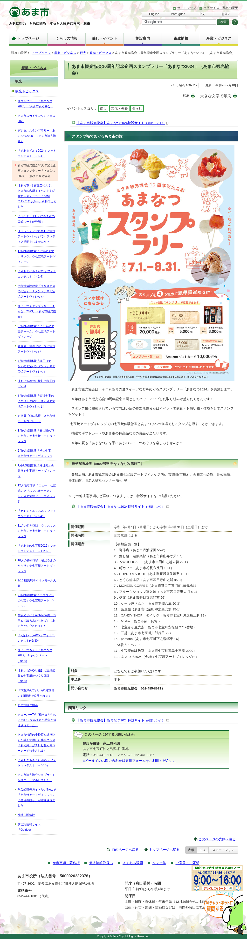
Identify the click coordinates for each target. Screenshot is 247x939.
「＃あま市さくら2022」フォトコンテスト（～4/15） (37, 762)
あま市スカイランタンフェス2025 (36, 118)
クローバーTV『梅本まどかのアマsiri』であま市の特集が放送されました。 (37, 720)
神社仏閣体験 (26, 815)
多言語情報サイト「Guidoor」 (29, 827)
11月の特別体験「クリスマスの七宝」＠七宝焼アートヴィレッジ (37, 531)
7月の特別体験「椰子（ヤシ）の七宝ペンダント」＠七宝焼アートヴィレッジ (36, 366)
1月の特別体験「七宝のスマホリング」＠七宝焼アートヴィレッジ (36, 256)
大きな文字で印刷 (215, 96)
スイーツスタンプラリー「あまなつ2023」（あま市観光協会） (37, 311)
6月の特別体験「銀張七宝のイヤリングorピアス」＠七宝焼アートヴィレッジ (36, 401)
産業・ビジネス (219, 38)
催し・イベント (104, 38)
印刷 (186, 95)
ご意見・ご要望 (187, 863)
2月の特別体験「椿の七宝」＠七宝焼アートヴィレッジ (36, 453)
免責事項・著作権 (66, 863)
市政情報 (181, 38)
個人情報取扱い (101, 863)
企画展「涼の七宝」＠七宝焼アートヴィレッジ (36, 349)
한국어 (226, 14)
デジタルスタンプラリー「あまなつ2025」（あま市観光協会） (37, 136)
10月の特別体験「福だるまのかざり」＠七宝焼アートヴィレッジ (37, 566)
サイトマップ (186, 8)
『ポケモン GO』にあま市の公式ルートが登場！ (36, 218)
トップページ (28, 38)
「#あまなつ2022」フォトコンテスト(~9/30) (36, 638)
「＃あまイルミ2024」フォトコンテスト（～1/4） (37, 153)
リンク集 (159, 863)
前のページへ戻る (125, 849)
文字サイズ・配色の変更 (221, 8)
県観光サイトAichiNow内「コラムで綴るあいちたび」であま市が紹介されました (37, 621)
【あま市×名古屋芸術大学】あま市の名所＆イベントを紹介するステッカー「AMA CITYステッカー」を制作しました (37, 196)
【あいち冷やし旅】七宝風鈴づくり (36, 383)
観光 (83, 53)
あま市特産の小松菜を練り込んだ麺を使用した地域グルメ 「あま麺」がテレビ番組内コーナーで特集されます (36, 742)
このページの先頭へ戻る (217, 839)
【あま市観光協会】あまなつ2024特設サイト (122, 123)
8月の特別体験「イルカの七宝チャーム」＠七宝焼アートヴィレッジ (36, 331)
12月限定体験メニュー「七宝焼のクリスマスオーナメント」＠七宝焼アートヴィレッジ (37, 493)
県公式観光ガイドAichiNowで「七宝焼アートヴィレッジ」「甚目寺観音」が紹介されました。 (37, 797)
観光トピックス (100, 53)
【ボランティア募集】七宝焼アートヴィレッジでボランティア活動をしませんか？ (36, 236)
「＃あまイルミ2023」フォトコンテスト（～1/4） (37, 274)
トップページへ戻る (164, 849)
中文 (202, 14)
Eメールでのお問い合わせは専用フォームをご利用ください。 (129, 761)
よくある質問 (133, 863)
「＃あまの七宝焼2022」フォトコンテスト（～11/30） (37, 548)
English (154, 14)
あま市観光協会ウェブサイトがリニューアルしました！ (36, 777)
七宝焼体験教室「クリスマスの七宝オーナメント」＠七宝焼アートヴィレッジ (36, 291)
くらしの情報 (66, 38)
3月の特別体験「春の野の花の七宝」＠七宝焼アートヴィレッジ (36, 436)
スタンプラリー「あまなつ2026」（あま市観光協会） (35, 103)
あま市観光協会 (28, 705)
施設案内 (143, 38)
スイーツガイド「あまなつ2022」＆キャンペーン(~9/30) (35, 655)
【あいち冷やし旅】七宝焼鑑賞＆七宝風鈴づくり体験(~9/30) (36, 676)
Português (178, 14)
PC (202, 850)
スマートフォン (223, 850)
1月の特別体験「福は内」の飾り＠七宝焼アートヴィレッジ (36, 471)
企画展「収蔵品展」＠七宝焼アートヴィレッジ (36, 418)
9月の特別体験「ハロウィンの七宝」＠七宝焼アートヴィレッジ (36, 601)
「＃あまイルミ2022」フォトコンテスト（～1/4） (37, 513)
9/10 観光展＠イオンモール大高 (37, 583)
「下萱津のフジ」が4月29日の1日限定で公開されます (36, 693)
